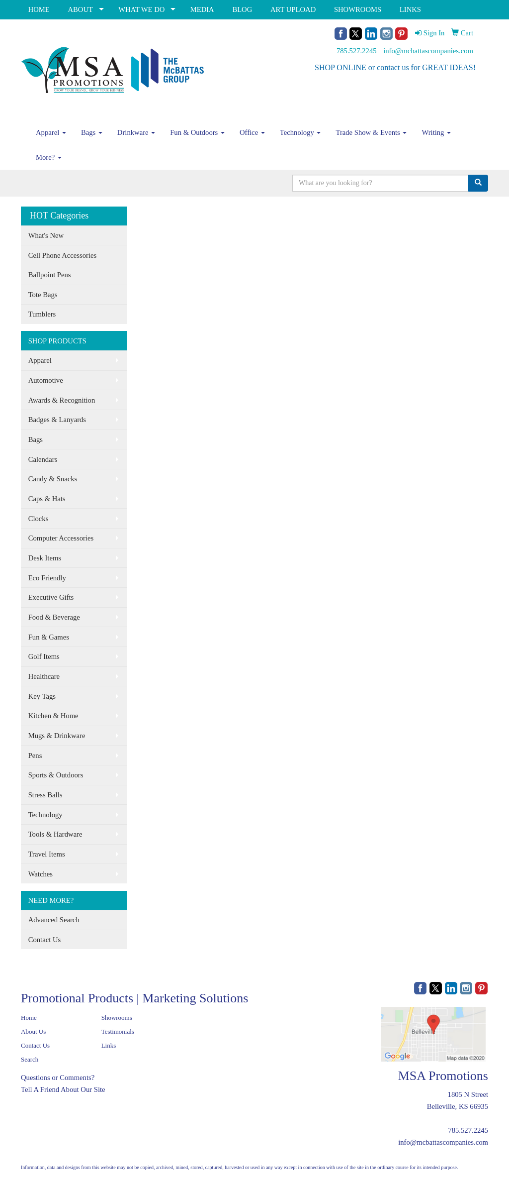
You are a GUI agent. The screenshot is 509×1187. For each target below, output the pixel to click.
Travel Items (46, 854)
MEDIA (202, 9)
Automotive (45, 380)
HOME (39, 9)
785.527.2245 (357, 51)
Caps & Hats (47, 499)
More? (49, 157)
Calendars (43, 459)
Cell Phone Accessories (62, 255)
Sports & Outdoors (56, 775)
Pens (35, 755)
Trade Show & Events (371, 132)
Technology (300, 132)
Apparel (51, 132)
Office (252, 132)
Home (29, 1017)
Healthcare (44, 676)
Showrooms (116, 1017)
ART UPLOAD (293, 9)
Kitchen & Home (53, 716)
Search (29, 1059)
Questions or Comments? (57, 1077)
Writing (436, 132)
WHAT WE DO (141, 9)
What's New (46, 235)
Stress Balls (45, 795)
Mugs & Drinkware (56, 736)
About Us (33, 1031)
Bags (91, 132)
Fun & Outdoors (197, 132)
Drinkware (136, 132)
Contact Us (44, 940)
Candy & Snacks (53, 479)
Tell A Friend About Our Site (63, 1089)
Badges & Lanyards (57, 420)
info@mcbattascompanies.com (428, 51)
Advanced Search (54, 920)
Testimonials (117, 1031)
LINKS (410, 9)
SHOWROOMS (357, 9)
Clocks (38, 519)
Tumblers (42, 314)
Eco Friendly (47, 578)
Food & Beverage (54, 617)
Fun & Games (48, 637)
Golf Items (44, 656)
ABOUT (80, 9)
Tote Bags (43, 295)
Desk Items (44, 558)
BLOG (242, 9)
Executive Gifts (51, 597)
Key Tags (42, 696)
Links (108, 1045)
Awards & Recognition (61, 400)
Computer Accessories (60, 538)
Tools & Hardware (55, 834)
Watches (40, 874)
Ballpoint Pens (49, 275)
